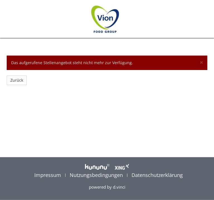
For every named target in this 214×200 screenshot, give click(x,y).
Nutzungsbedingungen (97, 174)
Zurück (16, 80)
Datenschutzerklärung (157, 174)
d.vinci (119, 187)
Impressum (48, 174)
